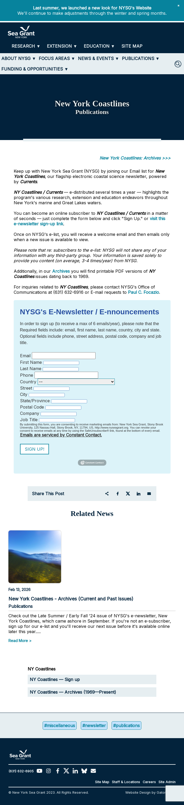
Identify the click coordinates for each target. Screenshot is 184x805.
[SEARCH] (178, 64)
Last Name (30, 368)
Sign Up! (34, 449)
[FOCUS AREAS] (57, 58)
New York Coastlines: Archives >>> (135, 158)
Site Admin (167, 782)
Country (28, 381)
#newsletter (94, 725)
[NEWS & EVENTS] (99, 58)
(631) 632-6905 (21, 771)
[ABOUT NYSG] (18, 58)
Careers (149, 782)
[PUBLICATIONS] (141, 58)
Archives (61, 271)
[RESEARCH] (26, 46)
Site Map (102, 782)
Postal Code (32, 407)
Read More (18, 640)
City (23, 394)
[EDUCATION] (99, 46)
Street (26, 388)
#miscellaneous (59, 725)
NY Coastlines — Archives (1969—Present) (73, 692)
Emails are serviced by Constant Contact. (61, 435)
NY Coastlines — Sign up (55, 679)
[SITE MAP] (132, 46)
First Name (31, 362)
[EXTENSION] (62, 46)
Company (29, 413)
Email (25, 355)
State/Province (35, 400)
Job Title (29, 419)
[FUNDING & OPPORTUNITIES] (35, 69)
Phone (26, 375)
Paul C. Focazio (143, 292)
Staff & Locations (126, 782)
